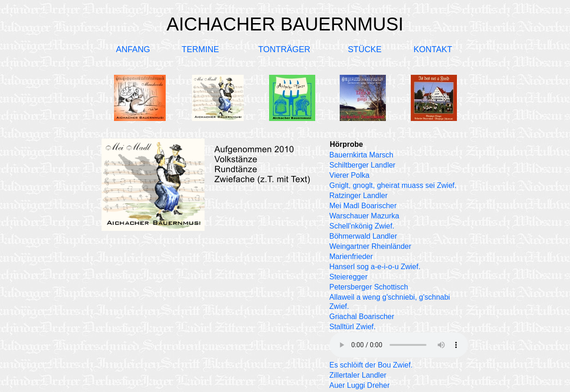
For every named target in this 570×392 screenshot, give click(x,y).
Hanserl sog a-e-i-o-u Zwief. (375, 267)
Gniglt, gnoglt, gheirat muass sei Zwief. (393, 185)
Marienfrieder (351, 256)
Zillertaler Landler (358, 375)
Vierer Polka (350, 175)
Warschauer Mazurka (364, 216)
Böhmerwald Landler (363, 236)
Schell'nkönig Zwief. (362, 226)
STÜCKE (365, 49)
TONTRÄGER (284, 49)
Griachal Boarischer (362, 316)
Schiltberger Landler (363, 165)
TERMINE (200, 49)
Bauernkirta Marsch (362, 155)
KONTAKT (433, 49)
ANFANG (133, 49)
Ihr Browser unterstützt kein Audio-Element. (399, 344)
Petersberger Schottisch (369, 287)
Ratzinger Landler (359, 195)
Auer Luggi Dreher (360, 385)
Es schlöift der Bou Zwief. (371, 365)
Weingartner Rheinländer (371, 246)
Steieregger (349, 277)
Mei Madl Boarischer (363, 206)
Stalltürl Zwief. (353, 327)
